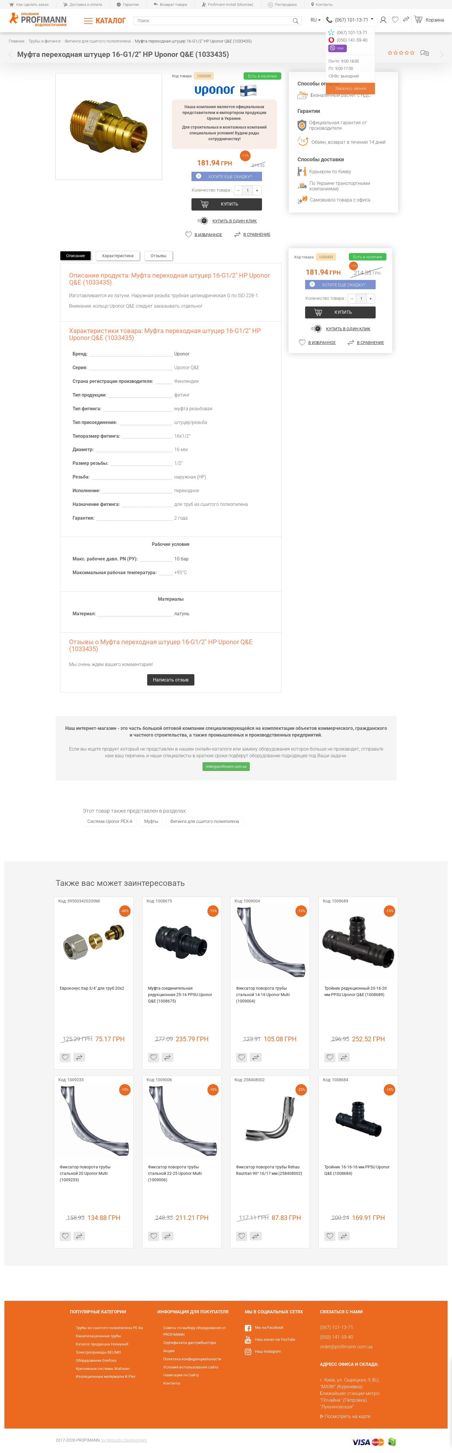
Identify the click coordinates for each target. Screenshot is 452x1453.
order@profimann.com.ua (226, 767)
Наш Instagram (268, 1351)
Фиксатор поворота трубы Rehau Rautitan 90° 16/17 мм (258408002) (269, 1170)
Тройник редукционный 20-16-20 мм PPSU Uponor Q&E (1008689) (356, 991)
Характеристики (117, 255)
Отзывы (158, 255)
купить (229, 204)
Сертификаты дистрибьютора (189, 1342)
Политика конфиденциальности (192, 1359)
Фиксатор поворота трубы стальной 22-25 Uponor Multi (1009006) (175, 1173)
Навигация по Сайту (181, 1375)
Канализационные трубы (98, 1336)
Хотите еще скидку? (230, 176)
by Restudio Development (124, 1440)
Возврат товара (170, 4)
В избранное (208, 234)
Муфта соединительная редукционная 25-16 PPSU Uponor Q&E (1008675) (180, 994)
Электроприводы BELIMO (98, 1352)
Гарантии (128, 4)
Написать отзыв (424, 53)
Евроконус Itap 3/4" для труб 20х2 (92, 988)
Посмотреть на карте (347, 1416)
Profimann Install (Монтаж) (227, 4)
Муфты (151, 821)
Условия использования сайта (190, 1367)
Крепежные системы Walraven (103, 1368)
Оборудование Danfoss (96, 1360)
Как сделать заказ (29, 4)
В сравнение (256, 234)
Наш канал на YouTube (275, 1339)
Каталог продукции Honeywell (102, 1344)
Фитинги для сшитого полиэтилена (204, 821)
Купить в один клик (234, 221)
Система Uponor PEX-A (109, 821)
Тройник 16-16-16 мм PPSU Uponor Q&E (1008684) (357, 1170)
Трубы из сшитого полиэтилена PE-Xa (109, 1328)
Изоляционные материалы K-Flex (105, 1376)
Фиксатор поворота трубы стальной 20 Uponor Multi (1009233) (86, 1173)
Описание (75, 255)
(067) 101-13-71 (354, 20)
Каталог (111, 20)
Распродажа (282, 4)
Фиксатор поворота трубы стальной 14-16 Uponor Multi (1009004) (263, 994)
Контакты (322, 4)
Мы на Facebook (269, 1327)
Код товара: (182, 76)
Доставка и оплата (82, 4)
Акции (169, 1351)
